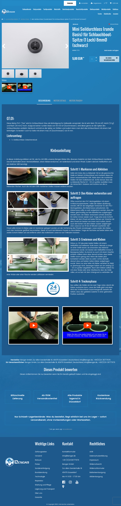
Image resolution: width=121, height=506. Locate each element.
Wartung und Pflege (43, 485)
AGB (91, 451)
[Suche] (70, 3)
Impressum (94, 460)
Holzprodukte (37, 9)
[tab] (44, 100)
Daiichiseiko (107, 14)
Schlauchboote (26, 9)
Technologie (40, 476)
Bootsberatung (41, 472)
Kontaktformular (68, 451)
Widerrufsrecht (96, 464)
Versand (38, 456)
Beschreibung (44, 100)
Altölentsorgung (96, 476)
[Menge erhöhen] (96, 57)
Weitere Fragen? (76, 100)
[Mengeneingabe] (92, 59)
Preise (37, 464)
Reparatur (39, 480)
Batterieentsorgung (97, 472)
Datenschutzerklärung (98, 456)
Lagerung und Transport (45, 489)
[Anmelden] (83, 3)
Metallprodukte (106, 9)
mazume (115, 14)
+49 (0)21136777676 (70, 460)
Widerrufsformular (97, 468)
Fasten (100, 14)
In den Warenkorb (110, 59)
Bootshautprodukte (68, 9)
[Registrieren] (96, 3)
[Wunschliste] (106, 3)
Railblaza (115, 9)
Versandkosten (67, 429)
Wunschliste (113, 24)
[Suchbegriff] (33, 3)
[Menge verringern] (96, 60)
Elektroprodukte (94, 9)
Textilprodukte (47, 9)
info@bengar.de (69, 456)
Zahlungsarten (41, 451)
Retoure (38, 460)
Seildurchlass (24, 19)
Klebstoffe (57, 9)
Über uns (38, 493)
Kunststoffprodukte (82, 9)
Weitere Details (60, 100)
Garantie (38, 497)
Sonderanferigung (42, 468)
